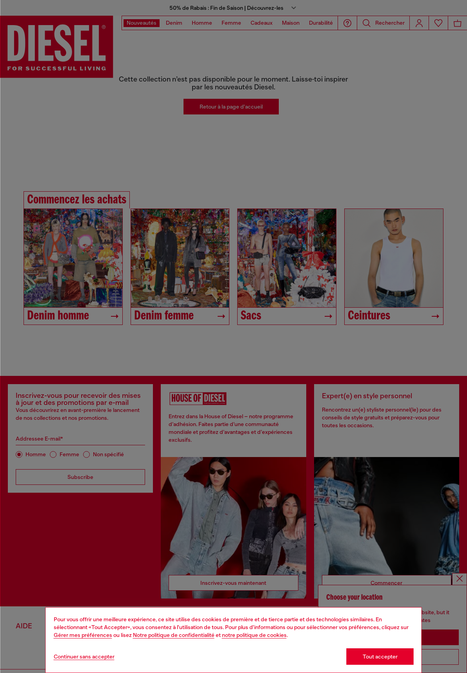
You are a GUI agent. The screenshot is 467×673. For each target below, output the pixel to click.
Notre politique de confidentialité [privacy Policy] (173, 635)
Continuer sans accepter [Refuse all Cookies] (84, 656)
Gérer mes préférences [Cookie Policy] (83, 635)
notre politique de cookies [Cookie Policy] (254, 635)
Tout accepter (380, 656)
